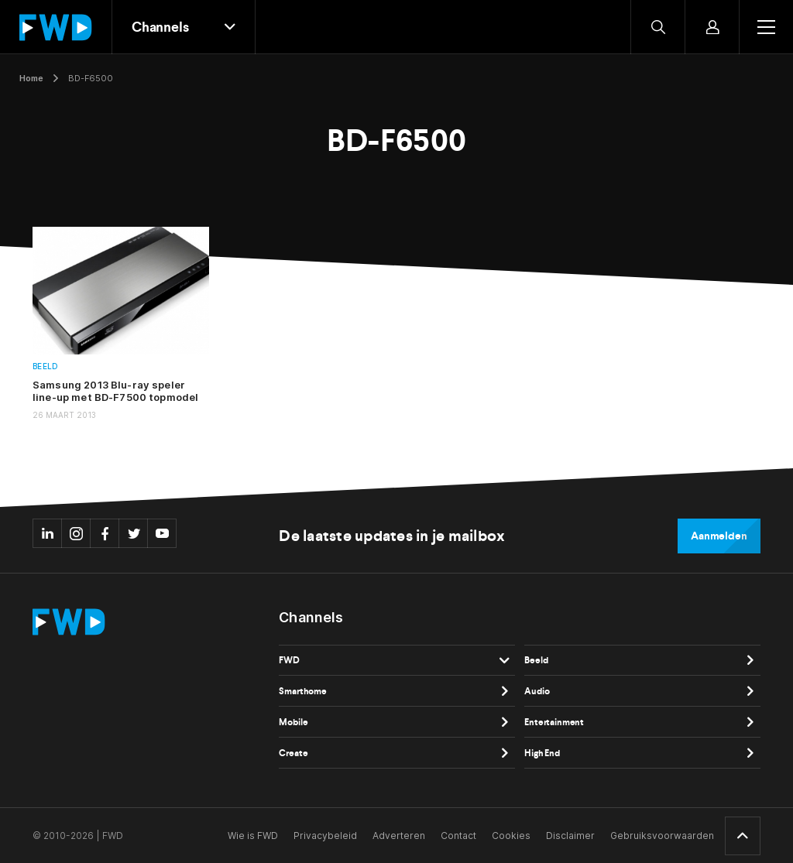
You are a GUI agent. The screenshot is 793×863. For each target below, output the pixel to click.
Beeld (45, 366)
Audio (536, 691)
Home (31, 78)
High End (542, 753)
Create (293, 753)
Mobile (293, 722)
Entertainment (554, 722)
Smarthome (303, 691)
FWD (289, 660)
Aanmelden (719, 536)
